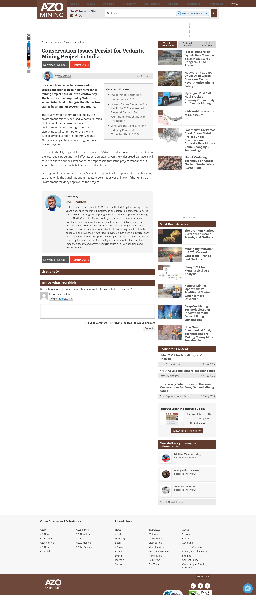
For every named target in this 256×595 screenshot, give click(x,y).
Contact (186, 520)
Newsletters (155, 537)
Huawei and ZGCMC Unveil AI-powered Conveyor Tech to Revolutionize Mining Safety (198, 75)
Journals (119, 542)
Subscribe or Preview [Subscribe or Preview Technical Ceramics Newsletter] (184, 472)
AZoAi (79, 520)
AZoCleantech (47, 524)
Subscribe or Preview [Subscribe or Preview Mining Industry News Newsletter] (184, 455)
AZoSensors (82, 512)
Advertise (187, 524)
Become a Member (159, 533)
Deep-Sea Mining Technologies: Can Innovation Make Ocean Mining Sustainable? (199, 301)
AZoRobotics (47, 520)
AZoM (43, 512)
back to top (203, 559)
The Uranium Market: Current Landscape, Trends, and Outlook (198, 226)
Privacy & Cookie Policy (194, 533)
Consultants (155, 520)
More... (212, 3)
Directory (119, 3)
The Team (154, 546)
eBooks (119, 529)
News (58, 42)
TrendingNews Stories (167, 44)
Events (118, 537)
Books (118, 524)
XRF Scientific (172, 359)
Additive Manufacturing (187, 436)
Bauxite (67, 42)
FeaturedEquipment (187, 44)
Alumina (79, 42)
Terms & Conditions (193, 529)
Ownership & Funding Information (194, 548)
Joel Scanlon (76, 202)
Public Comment (97, 322)
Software (120, 546)
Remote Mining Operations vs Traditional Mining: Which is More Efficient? (200, 282)
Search (186, 516)
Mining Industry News (186, 452)
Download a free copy (187, 413)
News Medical (83, 524)
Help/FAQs (154, 542)
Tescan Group (173, 345)
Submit (149, 328)
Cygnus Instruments (176, 378)
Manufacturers (157, 529)
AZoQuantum (83, 516)
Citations (50, 272)
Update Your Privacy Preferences (65, 590)
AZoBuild (45, 533)
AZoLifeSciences (85, 529)
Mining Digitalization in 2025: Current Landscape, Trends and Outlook (199, 246)
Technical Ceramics (184, 468)
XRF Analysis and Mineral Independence (185, 354)
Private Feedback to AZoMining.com (134, 322)
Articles (119, 516)
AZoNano (45, 516)
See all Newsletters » (171, 484)
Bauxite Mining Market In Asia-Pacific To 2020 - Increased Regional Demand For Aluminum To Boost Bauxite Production (129, 112)
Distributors (155, 524)
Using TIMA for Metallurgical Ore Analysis (196, 262)
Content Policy (190, 542)
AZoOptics (45, 529)
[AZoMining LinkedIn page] (71, 16)
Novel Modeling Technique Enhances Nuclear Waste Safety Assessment (198, 154)
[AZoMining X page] (80, 16)
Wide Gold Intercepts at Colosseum (200, 108)
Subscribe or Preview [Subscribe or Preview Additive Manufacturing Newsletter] (184, 439)
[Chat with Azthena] (248, 588)
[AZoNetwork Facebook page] (76, 16)
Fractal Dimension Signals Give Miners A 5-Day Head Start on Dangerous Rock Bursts (199, 56)
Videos (118, 533)
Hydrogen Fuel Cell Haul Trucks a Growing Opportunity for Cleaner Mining (200, 93)
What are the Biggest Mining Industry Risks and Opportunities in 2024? (128, 130)
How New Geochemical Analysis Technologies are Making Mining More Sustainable (200, 319)
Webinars (154, 516)
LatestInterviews (207, 44)
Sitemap (186, 537)
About (185, 512)
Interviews (154, 512)
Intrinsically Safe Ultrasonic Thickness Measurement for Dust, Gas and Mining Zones (184, 370)
